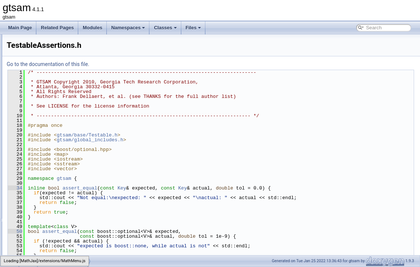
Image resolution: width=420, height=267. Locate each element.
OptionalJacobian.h (55, 91)
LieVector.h (47, 42)
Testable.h (46, 140)
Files (193, 27)
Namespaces (128, 27)
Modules (92, 27)
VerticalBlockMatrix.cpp (59, 254)
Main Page (20, 27)
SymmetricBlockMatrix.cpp (62, 123)
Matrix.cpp (46, 66)
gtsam (156, 178)
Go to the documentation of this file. (140, 64)
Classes (165, 27)
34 (107, 188)
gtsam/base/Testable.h (179, 135)
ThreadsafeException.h (59, 164)
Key (214, 188)
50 (107, 231)
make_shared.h (51, 50)
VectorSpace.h (50, 246)
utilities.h (45, 213)
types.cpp (45, 197)
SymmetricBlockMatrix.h (60, 132)
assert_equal (172, 188)
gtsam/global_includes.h (182, 139)
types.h (43, 205)
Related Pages (57, 27)
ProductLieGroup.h (55, 99)
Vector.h (44, 238)
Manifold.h (46, 58)
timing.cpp (46, 172)
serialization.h (49, 107)
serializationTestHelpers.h (61, 115)
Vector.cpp (46, 230)
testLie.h (44, 156)
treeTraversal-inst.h (55, 189)
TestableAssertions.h (56, 148)
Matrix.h (44, 75)
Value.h (43, 221)
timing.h (44, 181)
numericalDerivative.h (57, 83)
